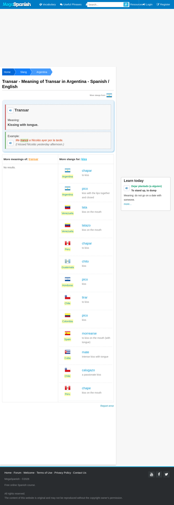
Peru (67, 249)
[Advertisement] (87, 37)
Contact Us (79, 472)
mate (85, 352)
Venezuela (67, 213)
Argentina (41, 72)
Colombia (67, 321)
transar (33, 159)
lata (84, 207)
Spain (67, 339)
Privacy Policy (62, 472)
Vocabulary (47, 4)
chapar (87, 170)
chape (86, 388)
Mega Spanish (17, 4)
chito (85, 261)
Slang (23, 72)
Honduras (67, 285)
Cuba (67, 358)
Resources (135, 4)
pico (85, 188)
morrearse (89, 333)
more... (128, 204)
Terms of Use (44, 472)
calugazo (88, 370)
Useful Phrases (70, 4)
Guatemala (68, 267)
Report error (107, 405)
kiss (84, 159)
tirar (85, 297)
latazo (86, 225)
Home (7, 72)
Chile (67, 303)
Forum (17, 472)
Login (147, 4)
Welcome (29, 472)
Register (163, 4)
